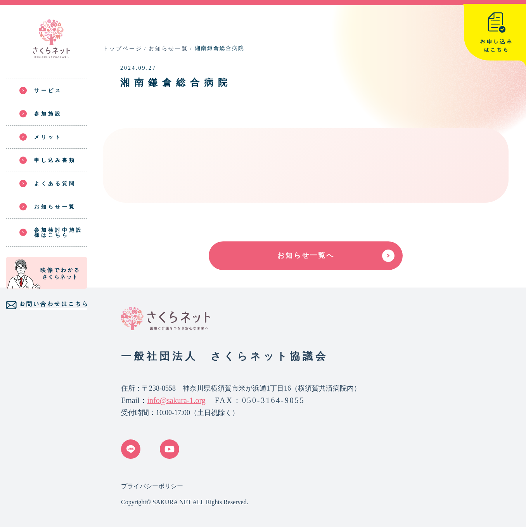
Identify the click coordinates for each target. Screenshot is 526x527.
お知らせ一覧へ (305, 255)
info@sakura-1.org (176, 400)
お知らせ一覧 (168, 49)
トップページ (122, 49)
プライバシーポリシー (152, 486)
